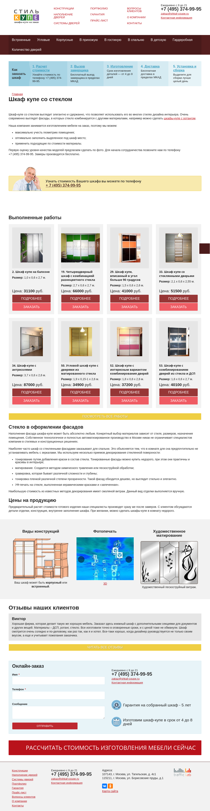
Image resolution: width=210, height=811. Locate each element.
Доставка (152, 66)
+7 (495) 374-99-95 (181, 9)
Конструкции (64, 8)
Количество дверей (26, 49)
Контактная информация (176, 17)
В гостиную (112, 40)
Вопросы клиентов (134, 10)
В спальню (136, 40)
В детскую (158, 40)
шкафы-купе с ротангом (179, 118)
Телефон (18, 689)
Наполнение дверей (63, 16)
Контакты (134, 23)
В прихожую (89, 40)
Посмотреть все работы (105, 416)
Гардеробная (183, 40)
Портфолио (99, 8)
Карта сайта (110, 791)
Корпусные (64, 40)
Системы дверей (67, 23)
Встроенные (21, 40)
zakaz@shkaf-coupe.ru (175, 13)
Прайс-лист (99, 20)
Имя (15, 674)
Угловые (43, 40)
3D (105, 583)
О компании (136, 17)
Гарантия (97, 14)
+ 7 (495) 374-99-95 (63, 185)
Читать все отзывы (105, 647)
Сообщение (19, 704)
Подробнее (31, 298)
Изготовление (122, 66)
